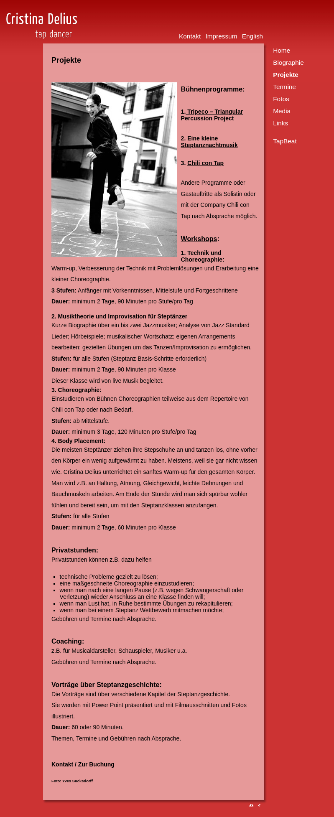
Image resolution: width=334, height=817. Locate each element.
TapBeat (284, 141)
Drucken (254, 807)
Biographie (288, 62)
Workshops (199, 238)
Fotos (281, 98)
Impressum (221, 36)
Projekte (285, 74)
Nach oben (262, 807)
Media (282, 111)
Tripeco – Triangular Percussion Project (212, 115)
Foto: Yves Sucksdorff (72, 781)
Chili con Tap (205, 163)
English (252, 36)
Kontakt (190, 36)
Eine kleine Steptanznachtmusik (209, 141)
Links (280, 123)
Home (281, 50)
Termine (284, 86)
